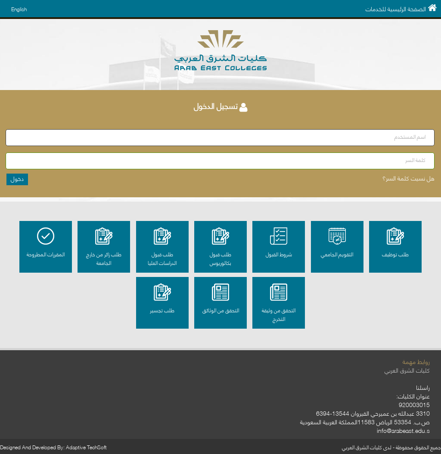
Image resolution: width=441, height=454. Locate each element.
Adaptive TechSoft (86, 447)
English (19, 9)
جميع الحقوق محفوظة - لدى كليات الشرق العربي (391, 447)
